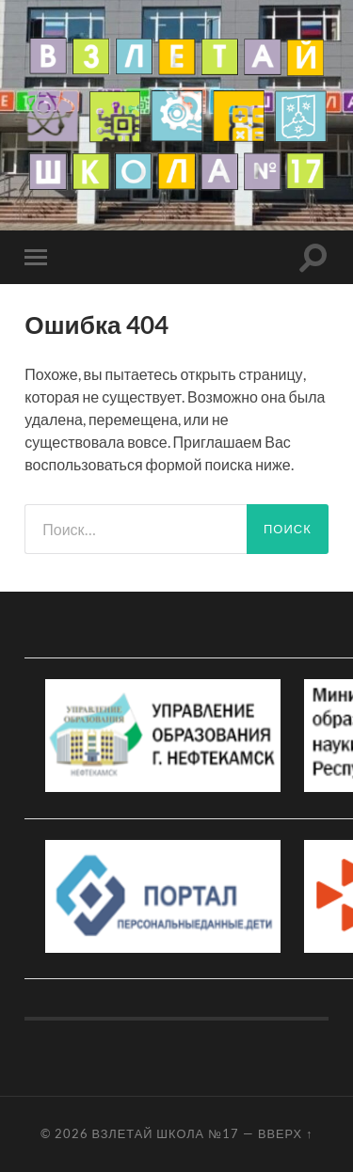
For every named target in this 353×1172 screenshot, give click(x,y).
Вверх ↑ (285, 1133)
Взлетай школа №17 (165, 1133)
